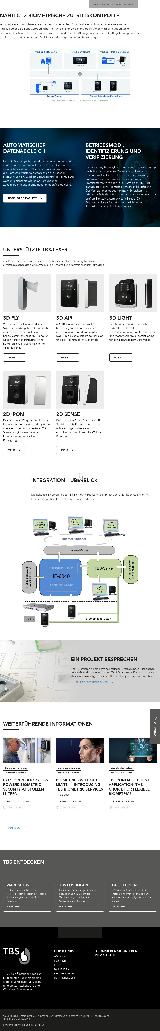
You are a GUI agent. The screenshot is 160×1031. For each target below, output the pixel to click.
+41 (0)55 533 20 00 (100, 1016)
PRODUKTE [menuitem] (60, 960)
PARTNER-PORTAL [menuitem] (124, 4)
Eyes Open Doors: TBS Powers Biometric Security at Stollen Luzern (25, 787)
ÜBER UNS (151, 20)
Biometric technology (16, 768)
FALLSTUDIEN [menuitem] (61, 969)
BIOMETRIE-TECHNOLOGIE (92, 20)
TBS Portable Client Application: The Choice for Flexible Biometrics (129, 787)
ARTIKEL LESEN (18, 801)
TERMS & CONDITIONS (33, 1025)
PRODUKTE (63, 20)
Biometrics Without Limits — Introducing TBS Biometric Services (79, 785)
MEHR (14, 357)
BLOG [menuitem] (57, 965)
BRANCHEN (120, 20)
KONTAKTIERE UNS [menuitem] (64, 977)
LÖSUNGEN (45, 20)
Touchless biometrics (15, 772)
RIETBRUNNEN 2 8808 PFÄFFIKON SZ (72, 1016)
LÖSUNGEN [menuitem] (60, 956)
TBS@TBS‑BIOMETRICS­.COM (16, 1019)
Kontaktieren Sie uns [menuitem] (103, 4)
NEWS (135, 20)
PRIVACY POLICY (11, 1025)
